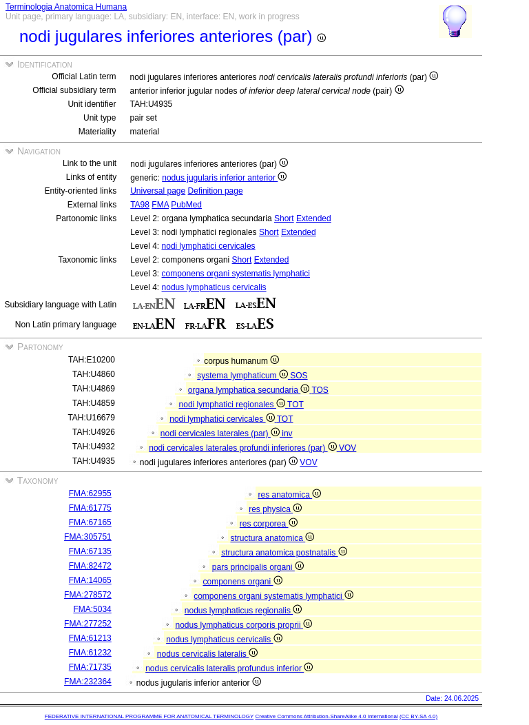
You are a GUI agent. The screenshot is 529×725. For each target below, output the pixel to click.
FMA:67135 (90, 551)
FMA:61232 (90, 652)
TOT (295, 404)
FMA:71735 (90, 667)
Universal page (157, 191)
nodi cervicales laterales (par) (221, 433)
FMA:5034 (92, 609)
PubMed (186, 205)
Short (284, 218)
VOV (347, 448)
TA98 (139, 205)
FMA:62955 (90, 493)
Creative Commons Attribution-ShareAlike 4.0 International (326, 716)
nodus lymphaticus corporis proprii (243, 625)
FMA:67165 (90, 522)
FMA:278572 (88, 595)
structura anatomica (272, 538)
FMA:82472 (90, 566)
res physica (275, 509)
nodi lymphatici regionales (233, 404)
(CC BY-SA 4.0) (418, 716)
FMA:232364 (88, 681)
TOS (319, 390)
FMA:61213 (90, 638)
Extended (313, 218)
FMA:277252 (88, 624)
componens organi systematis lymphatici (236, 273)
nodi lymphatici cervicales (209, 246)
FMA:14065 (90, 580)
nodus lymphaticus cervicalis (214, 287)
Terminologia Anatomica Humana (66, 7)
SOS (298, 375)
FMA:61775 (90, 508)
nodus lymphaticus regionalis (243, 610)
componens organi (242, 581)
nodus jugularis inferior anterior (224, 178)
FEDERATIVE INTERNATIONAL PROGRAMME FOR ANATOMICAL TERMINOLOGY (149, 716)
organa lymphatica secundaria (250, 390)
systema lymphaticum (243, 375)
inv (287, 433)
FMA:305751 (88, 537)
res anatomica (289, 495)
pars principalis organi (258, 567)
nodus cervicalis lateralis (207, 654)
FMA (160, 205)
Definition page (215, 191)
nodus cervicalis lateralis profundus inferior (229, 668)
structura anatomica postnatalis (283, 553)
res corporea (269, 524)
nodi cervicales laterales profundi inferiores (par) (244, 448)
